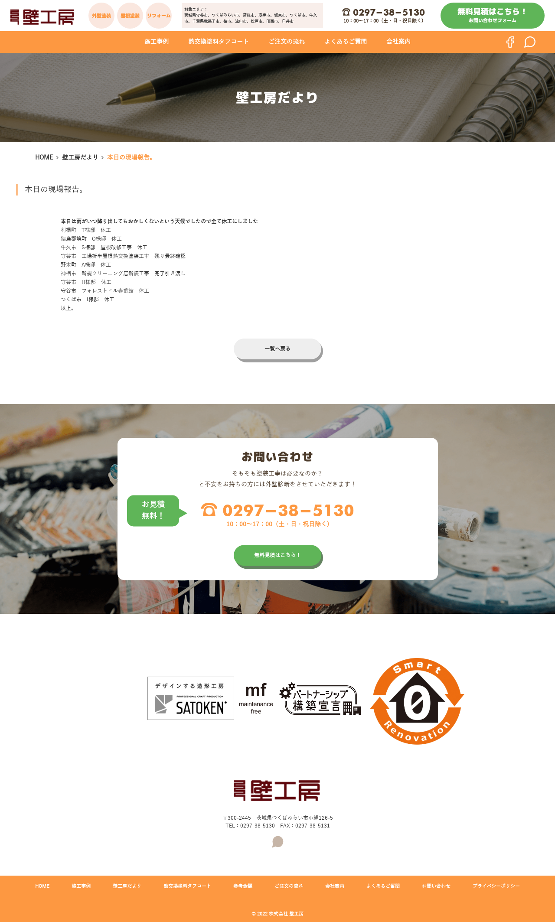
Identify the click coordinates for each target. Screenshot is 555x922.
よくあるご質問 (345, 42)
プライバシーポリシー (496, 886)
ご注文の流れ (286, 42)
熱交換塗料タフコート (218, 42)
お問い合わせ (436, 886)
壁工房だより (80, 157)
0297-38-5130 (389, 12)
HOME (44, 157)
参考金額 (242, 886)
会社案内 (398, 42)
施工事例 (156, 42)
